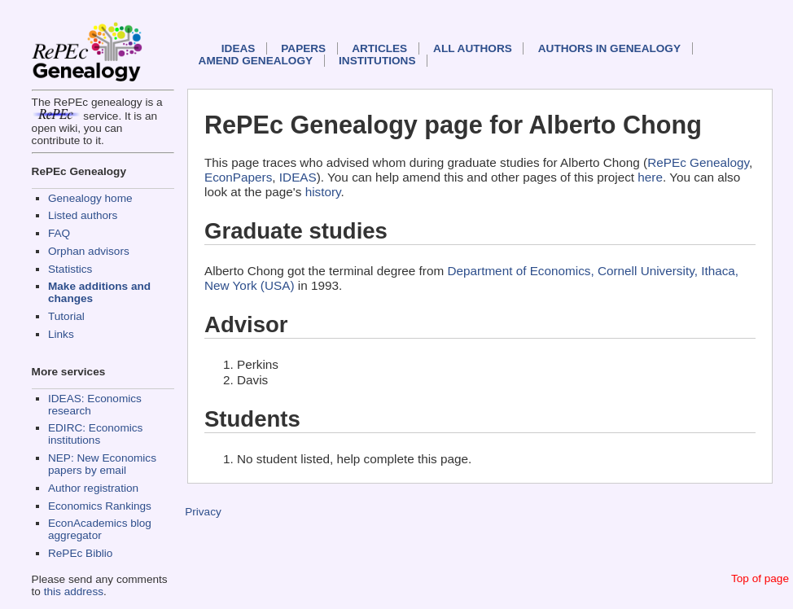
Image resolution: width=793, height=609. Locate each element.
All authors (472, 48)
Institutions (377, 61)
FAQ (59, 233)
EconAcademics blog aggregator (99, 529)
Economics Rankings (99, 506)
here (650, 177)
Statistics (70, 269)
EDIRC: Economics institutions (95, 434)
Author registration (93, 488)
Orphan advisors (88, 251)
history (323, 192)
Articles (379, 48)
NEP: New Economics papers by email (102, 464)
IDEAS (238, 48)
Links (61, 334)
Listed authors (82, 215)
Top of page (760, 578)
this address (73, 591)
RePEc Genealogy (698, 162)
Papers (303, 48)
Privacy (203, 512)
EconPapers (238, 177)
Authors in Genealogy (609, 48)
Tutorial (66, 316)
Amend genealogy (256, 61)
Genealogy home (90, 198)
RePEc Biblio (80, 553)
